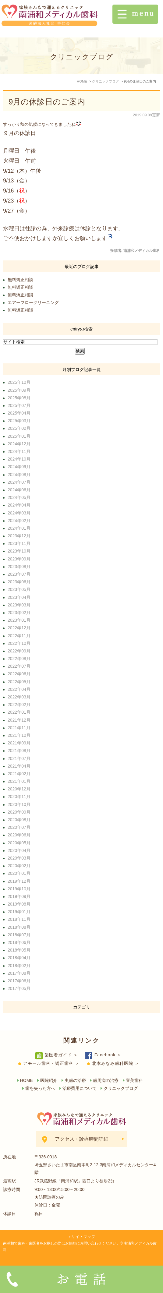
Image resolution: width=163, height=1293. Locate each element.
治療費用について (79, 1088)
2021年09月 (19, 742)
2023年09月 (19, 558)
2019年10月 (19, 888)
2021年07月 (19, 758)
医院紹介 (48, 1080)
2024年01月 (19, 528)
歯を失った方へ (40, 1088)
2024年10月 (19, 459)
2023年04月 (19, 597)
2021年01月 (19, 781)
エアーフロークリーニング (33, 302)
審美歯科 (134, 1080)
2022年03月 (19, 696)
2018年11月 (19, 919)
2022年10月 (19, 643)
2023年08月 (19, 566)
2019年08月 (19, 904)
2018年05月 (19, 950)
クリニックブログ (121, 1088)
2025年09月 (19, 390)
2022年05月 (19, 681)
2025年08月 (19, 397)
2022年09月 (19, 650)
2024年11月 (19, 451)
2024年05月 (19, 497)
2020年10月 (19, 804)
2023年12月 (19, 535)
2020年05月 (19, 842)
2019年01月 (19, 911)
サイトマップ (83, 1237)
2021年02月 (19, 773)
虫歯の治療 (75, 1080)
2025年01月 (19, 436)
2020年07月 (19, 827)
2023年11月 (19, 543)
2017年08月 (19, 973)
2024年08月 (19, 474)
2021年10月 (19, 735)
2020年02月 (19, 865)
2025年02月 (19, 428)
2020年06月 (19, 834)
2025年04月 (19, 413)
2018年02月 (19, 965)
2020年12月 (19, 788)
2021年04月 (19, 766)
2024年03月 (19, 512)
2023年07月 (19, 574)
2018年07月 (19, 934)
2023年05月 (19, 589)
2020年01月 (19, 873)
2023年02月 (19, 612)
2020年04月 (19, 850)
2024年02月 (19, 520)
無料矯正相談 (20, 279)
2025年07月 (19, 405)
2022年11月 (19, 635)
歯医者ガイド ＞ (61, 1054)
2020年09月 (19, 812)
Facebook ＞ (108, 1054)
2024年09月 (19, 466)
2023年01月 (19, 620)
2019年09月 (19, 896)
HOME (26, 1080)
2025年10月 (19, 382)
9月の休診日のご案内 (47, 101)
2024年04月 (19, 505)
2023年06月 (19, 581)
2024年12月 (19, 443)
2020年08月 (19, 819)
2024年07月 (19, 482)
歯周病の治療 (106, 1080)
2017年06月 (19, 980)
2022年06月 (19, 673)
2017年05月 (19, 988)
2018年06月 (19, 942)
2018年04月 (19, 957)
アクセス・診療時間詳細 (81, 1139)
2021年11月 (19, 727)
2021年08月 (19, 750)
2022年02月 (19, 704)
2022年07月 (19, 666)
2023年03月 (19, 604)
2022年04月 (19, 689)
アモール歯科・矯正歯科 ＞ (51, 1063)
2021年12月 (19, 720)
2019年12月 (19, 881)
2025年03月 (19, 420)
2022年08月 (19, 658)
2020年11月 (19, 796)
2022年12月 (19, 627)
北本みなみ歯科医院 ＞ (115, 1063)
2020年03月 (19, 858)
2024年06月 (19, 489)
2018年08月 (19, 927)
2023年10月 (19, 551)
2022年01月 (19, 712)
